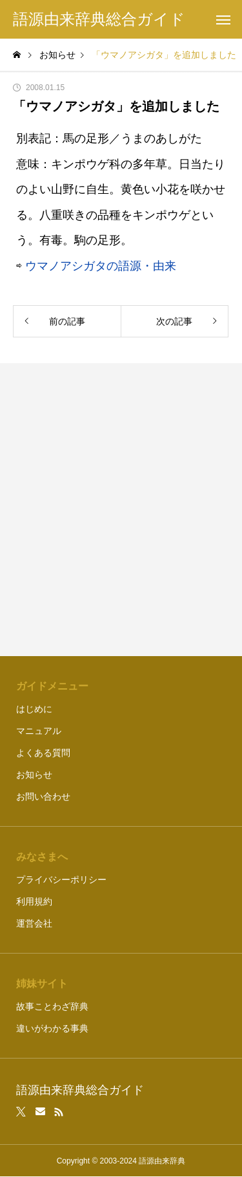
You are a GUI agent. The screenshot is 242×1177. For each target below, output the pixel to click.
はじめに (34, 709)
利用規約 (34, 901)
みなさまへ (42, 856)
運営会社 (34, 923)
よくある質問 (43, 753)
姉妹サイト (42, 983)
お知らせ (34, 774)
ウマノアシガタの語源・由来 (100, 265)
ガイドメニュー (52, 686)
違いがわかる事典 (52, 1028)
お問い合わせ (43, 796)
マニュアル (38, 731)
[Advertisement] (121, 509)
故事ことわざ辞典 (52, 1006)
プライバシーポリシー (61, 879)
